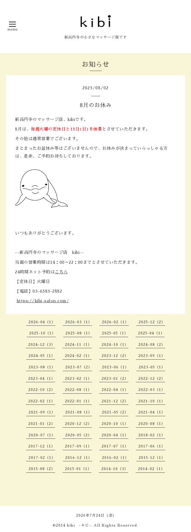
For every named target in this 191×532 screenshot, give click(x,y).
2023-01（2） (115, 378)
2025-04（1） (151, 333)
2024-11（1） (78, 344)
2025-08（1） (79, 333)
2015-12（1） (152, 458)
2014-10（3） (114, 469)
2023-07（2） (78, 367)
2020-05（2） (78, 435)
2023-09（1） (151, 356)
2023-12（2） (115, 356)
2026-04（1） (42, 322)
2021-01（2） (41, 424)
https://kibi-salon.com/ (43, 301)
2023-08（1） (42, 367)
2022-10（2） (41, 390)
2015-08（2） (42, 469)
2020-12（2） (78, 424)
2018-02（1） (151, 435)
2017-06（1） (151, 446)
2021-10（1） (151, 401)
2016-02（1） (115, 458)
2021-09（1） (42, 412)
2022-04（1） (115, 390)
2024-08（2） (151, 344)
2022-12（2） (151, 378)
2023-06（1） (115, 367)
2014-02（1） (151, 469)
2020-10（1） (115, 424)
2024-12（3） (41, 344)
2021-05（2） (115, 412)
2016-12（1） (78, 458)
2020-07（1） (42, 435)
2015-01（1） (78, 469)
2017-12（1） (41, 446)
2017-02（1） (42, 458)
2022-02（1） (41, 401)
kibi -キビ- (79, 525)
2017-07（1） (115, 446)
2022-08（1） (78, 390)
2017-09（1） (78, 446)
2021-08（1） (78, 412)
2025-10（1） (42, 333)
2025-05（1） (115, 333)
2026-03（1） (78, 322)
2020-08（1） (151, 424)
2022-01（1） (78, 401)
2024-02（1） (78, 356)
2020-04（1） (115, 435)
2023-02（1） (78, 378)
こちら (61, 272)
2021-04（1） (151, 412)
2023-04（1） (41, 378)
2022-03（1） (151, 390)
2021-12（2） (115, 401)
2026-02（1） (115, 322)
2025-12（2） (152, 322)
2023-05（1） (152, 367)
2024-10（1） (115, 344)
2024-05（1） (42, 356)
